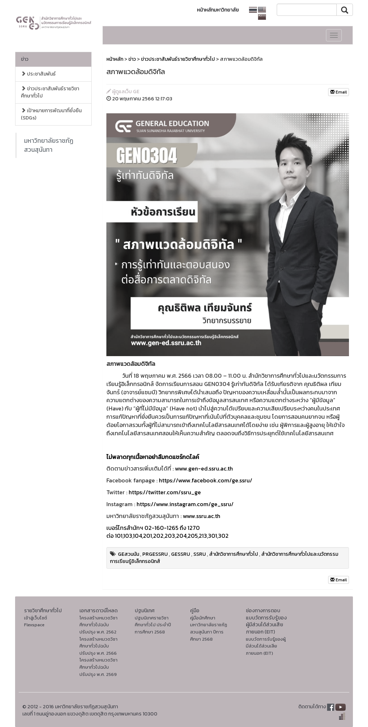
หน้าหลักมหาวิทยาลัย (218, 10)
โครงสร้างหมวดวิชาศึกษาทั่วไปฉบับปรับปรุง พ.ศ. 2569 (98, 666)
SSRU (199, 554)
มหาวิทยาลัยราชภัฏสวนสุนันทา (48, 145)
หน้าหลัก (114, 59)
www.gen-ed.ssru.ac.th (204, 468)
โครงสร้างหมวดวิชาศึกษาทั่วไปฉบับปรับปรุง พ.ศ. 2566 (98, 646)
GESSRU (180, 554)
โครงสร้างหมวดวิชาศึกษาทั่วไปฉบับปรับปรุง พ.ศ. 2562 (98, 624)
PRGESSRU (155, 554)
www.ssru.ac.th (201, 516)
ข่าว (24, 59)
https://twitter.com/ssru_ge (165, 492)
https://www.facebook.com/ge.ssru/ (205, 480)
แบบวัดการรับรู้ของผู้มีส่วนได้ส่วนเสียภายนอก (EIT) (266, 646)
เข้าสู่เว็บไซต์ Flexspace (35, 621)
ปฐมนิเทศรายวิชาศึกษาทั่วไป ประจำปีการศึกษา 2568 (153, 624)
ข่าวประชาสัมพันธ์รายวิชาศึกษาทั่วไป (50, 92)
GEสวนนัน (128, 554)
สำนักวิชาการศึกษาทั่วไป (233, 554)
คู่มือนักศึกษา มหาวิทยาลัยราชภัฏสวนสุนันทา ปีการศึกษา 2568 (208, 628)
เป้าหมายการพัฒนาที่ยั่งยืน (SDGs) (51, 114)
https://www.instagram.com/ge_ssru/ (185, 504)
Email (338, 92)
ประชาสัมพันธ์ (38, 74)
